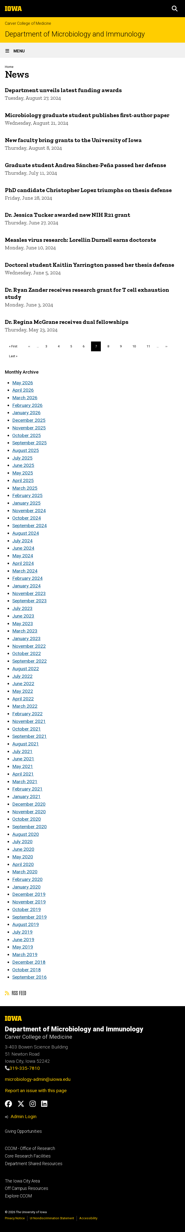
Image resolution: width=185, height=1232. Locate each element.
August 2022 (25, 668)
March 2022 (24, 706)
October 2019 (26, 909)
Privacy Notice (15, 1218)
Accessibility (88, 1218)
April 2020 (23, 864)
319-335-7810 (25, 1068)
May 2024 (22, 556)
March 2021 (24, 781)
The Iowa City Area (22, 1181)
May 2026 (22, 383)
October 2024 (26, 518)
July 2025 (22, 458)
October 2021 (26, 729)
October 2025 (26, 435)
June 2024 (23, 548)
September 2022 (29, 661)
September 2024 (29, 525)
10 (135, 346)
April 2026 (23, 390)
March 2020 (24, 872)
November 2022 (29, 646)
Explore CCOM (18, 1196)
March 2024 (24, 571)
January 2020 (26, 887)
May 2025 (22, 473)
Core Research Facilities (28, 1156)
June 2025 (23, 465)
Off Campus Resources (26, 1188)
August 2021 (25, 744)
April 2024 (23, 563)
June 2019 (23, 939)
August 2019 (25, 924)
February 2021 (27, 789)
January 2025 (26, 503)
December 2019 (29, 894)
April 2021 (23, 774)
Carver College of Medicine (28, 23)
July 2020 (22, 841)
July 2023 (22, 608)
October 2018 (26, 970)
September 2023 (29, 601)
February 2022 (27, 714)
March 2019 (24, 954)
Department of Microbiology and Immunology (75, 34)
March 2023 (24, 631)
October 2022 (26, 653)
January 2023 (26, 638)
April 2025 (23, 480)
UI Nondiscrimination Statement (52, 1218)
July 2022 (22, 676)
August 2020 (25, 834)
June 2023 (23, 616)
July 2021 (22, 751)
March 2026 (24, 398)
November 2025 (29, 428)
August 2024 (25, 533)
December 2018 (29, 962)
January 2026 (26, 412)
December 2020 (29, 804)
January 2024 (26, 586)
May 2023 (22, 623)
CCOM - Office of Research (30, 1148)
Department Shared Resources (33, 1163)
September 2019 (29, 917)
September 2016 (29, 977)
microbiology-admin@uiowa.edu (37, 1079)
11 (150, 346)
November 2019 (29, 902)
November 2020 (29, 812)
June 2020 (23, 849)
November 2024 (29, 510)
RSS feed (15, 992)
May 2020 (22, 857)
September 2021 (29, 736)
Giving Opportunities (23, 1131)
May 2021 (22, 766)
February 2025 (27, 495)
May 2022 (22, 691)
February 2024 (27, 578)
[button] (174, 8)
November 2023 (29, 593)
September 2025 (29, 443)
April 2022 (23, 699)
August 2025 (25, 450)
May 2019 (22, 947)
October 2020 (26, 819)
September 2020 (29, 826)
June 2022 (23, 683)
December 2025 (29, 420)
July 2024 (22, 541)
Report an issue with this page (36, 1090)
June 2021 (23, 759)
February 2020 (27, 879)
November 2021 (29, 721)
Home (9, 67)
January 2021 (26, 796)
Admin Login (23, 1116)
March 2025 (24, 488)
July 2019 (22, 932)
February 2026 (27, 405)
